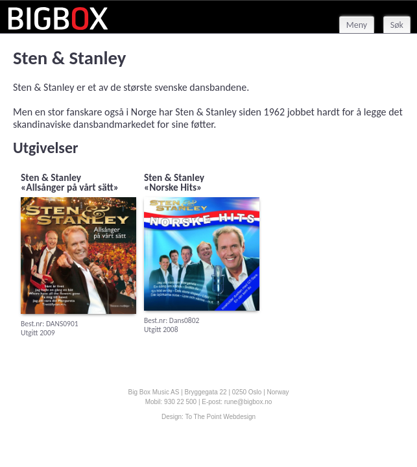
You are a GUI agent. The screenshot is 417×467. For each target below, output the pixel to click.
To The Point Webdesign (220, 416)
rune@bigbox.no (248, 401)
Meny (356, 24)
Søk (396, 24)
